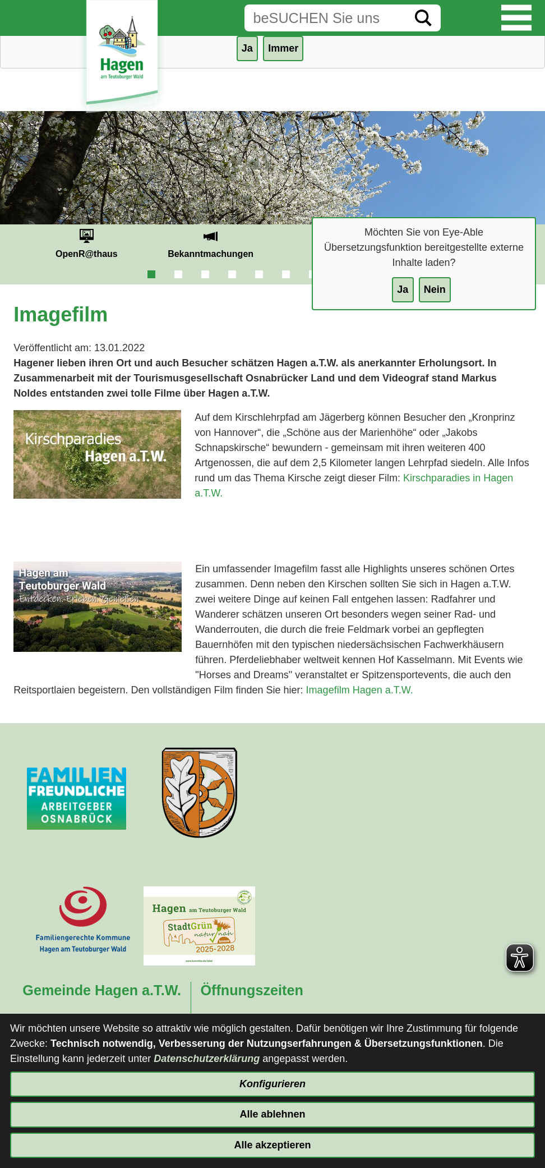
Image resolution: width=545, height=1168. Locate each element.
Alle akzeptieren (272, 1145)
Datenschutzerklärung (207, 1058)
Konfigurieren (272, 1083)
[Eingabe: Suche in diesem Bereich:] (325, 17)
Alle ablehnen (272, 1114)
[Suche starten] (423, 17)
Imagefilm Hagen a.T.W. (359, 690)
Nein (435, 289)
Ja (402, 289)
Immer (283, 48)
